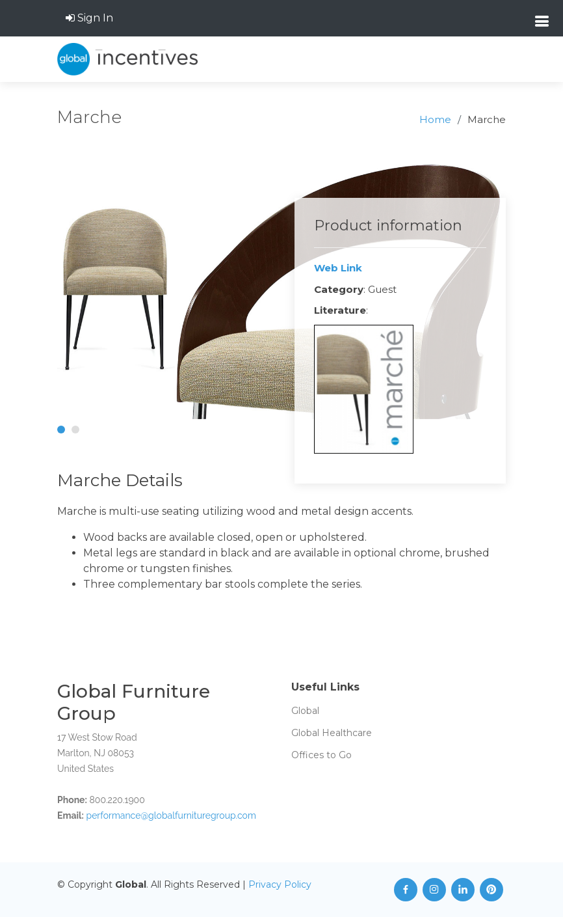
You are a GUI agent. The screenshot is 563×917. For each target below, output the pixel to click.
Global (305, 710)
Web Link (338, 268)
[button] (61, 429)
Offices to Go (321, 755)
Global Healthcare (331, 732)
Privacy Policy (279, 884)
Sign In (89, 18)
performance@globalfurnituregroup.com (171, 815)
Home (435, 119)
